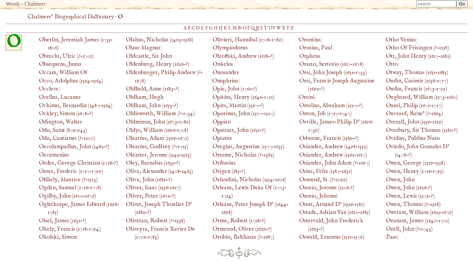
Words (13, 4)
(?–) (66, 56)
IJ (221, 28)
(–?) (66, 113)
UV (271, 28)
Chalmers (35, 4)
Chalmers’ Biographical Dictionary (71, 16)
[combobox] (436, 3)
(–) (71, 80)
